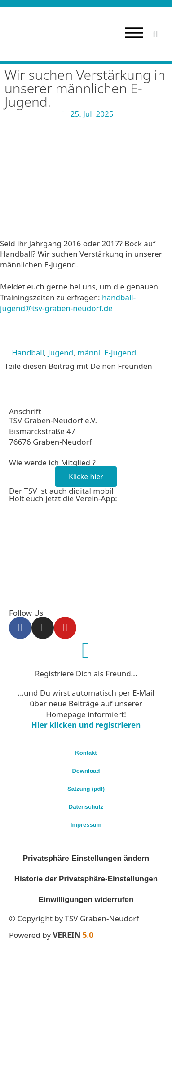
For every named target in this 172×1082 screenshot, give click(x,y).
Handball (28, 352)
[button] (155, 34)
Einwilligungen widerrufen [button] (86, 899)
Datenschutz (86, 806)
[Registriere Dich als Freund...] (86, 650)
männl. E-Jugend (106, 352)
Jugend (60, 352)
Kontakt (86, 752)
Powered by (51, 935)
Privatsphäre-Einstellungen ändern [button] (86, 858)
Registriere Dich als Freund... (86, 673)
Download (86, 770)
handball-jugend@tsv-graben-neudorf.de (68, 302)
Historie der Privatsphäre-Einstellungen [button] (86, 879)
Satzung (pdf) (86, 788)
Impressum (86, 824)
